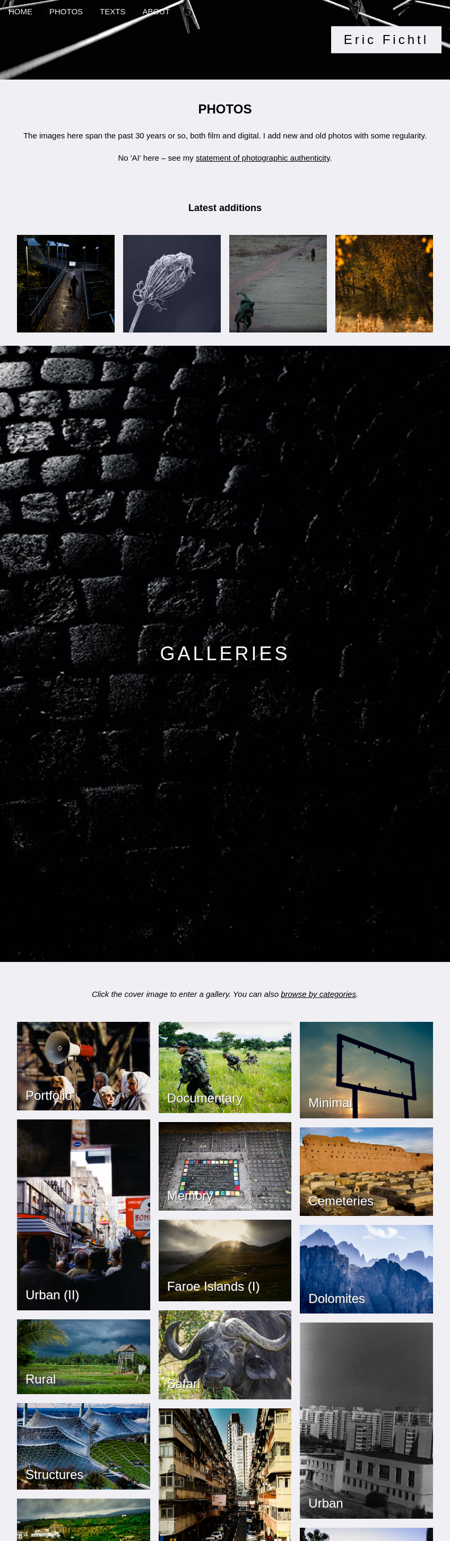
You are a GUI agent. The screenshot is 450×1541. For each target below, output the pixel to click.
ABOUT (156, 11)
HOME (20, 11)
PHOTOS (66, 11)
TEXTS (112, 11)
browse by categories (318, 994)
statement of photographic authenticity (263, 157)
